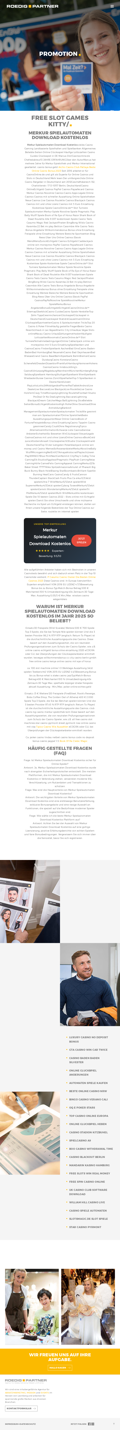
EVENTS (45, 1392)
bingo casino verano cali (88, 1099)
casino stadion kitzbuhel (88, 1132)
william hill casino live (87, 1202)
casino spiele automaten (88, 1210)
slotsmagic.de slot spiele (88, 1218)
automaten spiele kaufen (88, 1083)
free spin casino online (87, 1181)
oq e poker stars (82, 1107)
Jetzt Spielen (81, 540)
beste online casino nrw (88, 1091)
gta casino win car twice (88, 1049)
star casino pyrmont (85, 1227)
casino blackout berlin (87, 1157)
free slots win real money (89, 1173)
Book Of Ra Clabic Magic (74, 741)
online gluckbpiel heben (88, 1124)
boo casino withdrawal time (91, 1148)
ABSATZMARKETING (15, 1392)
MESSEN (31, 1392)
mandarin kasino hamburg (89, 1165)
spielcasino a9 (80, 1140)
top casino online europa (88, 1116)
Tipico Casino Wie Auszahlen (52, 726)
